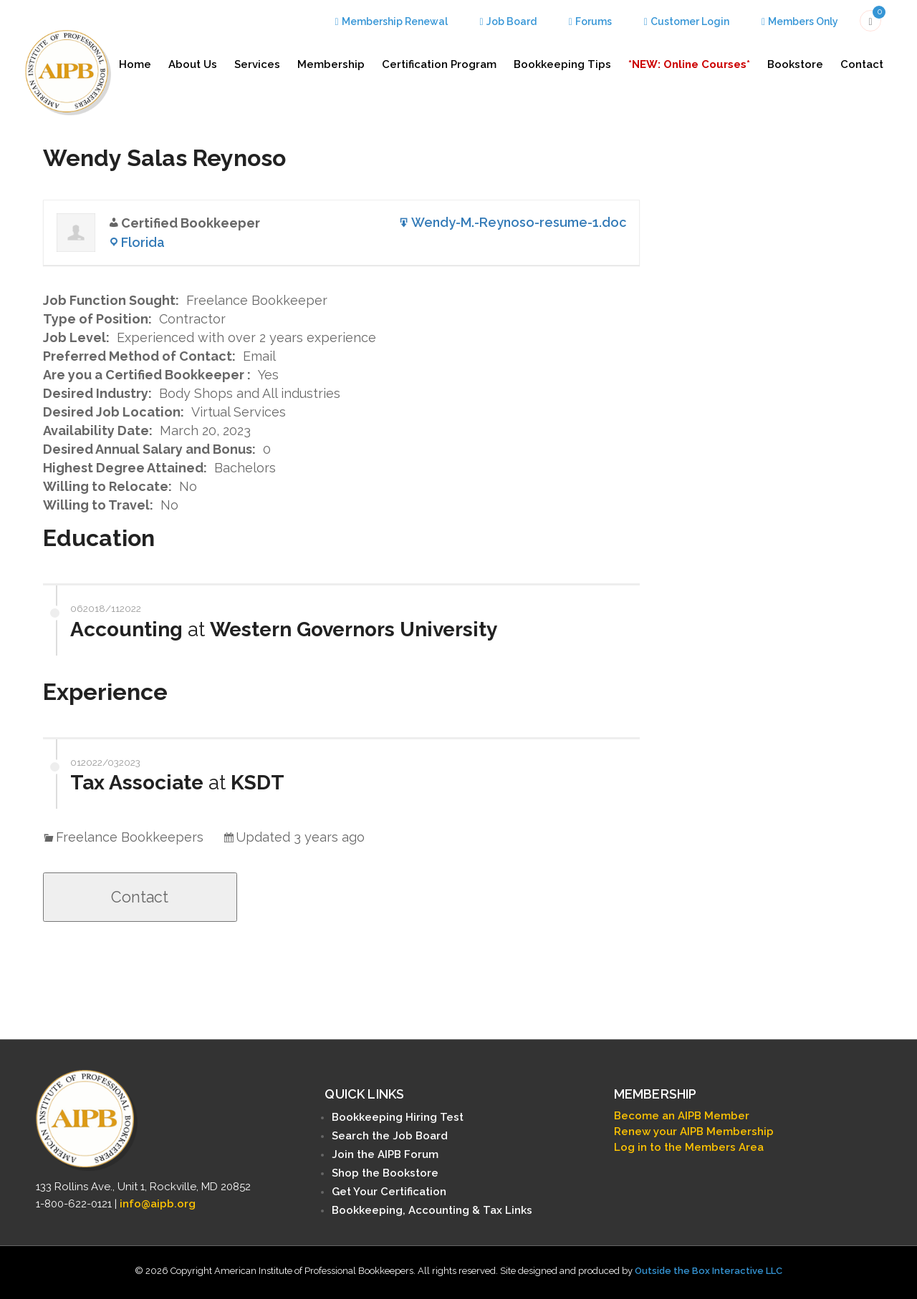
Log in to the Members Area (689, 1147)
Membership (331, 64)
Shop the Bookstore (385, 1173)
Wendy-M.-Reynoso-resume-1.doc (518, 222)
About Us (192, 64)
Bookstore (795, 64)
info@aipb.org (158, 1203)
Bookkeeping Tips (562, 64)
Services (257, 64)
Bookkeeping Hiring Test (398, 1117)
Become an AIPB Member (681, 1115)
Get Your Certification (389, 1191)
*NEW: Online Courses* (689, 64)
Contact (861, 64)
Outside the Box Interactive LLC (708, 1270)
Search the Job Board (390, 1135)
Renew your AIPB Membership (694, 1131)
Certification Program (439, 64)
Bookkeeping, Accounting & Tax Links (432, 1210)
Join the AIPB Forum (385, 1154)
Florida (143, 242)
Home (135, 64)
